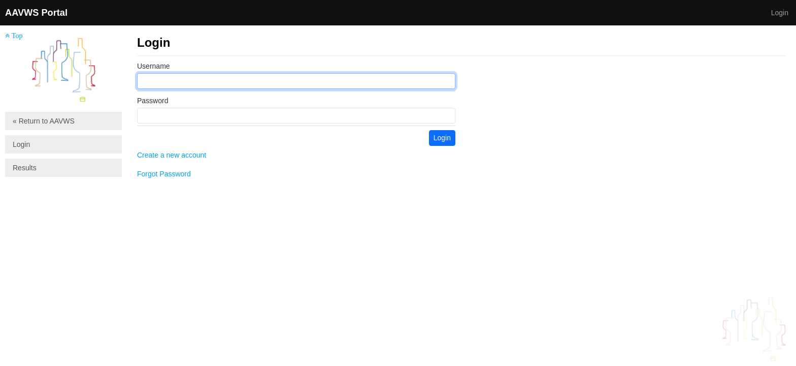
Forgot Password (164, 174)
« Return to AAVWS (44, 121)
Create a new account (171, 155)
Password (152, 101)
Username (153, 66)
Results (25, 168)
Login (779, 13)
